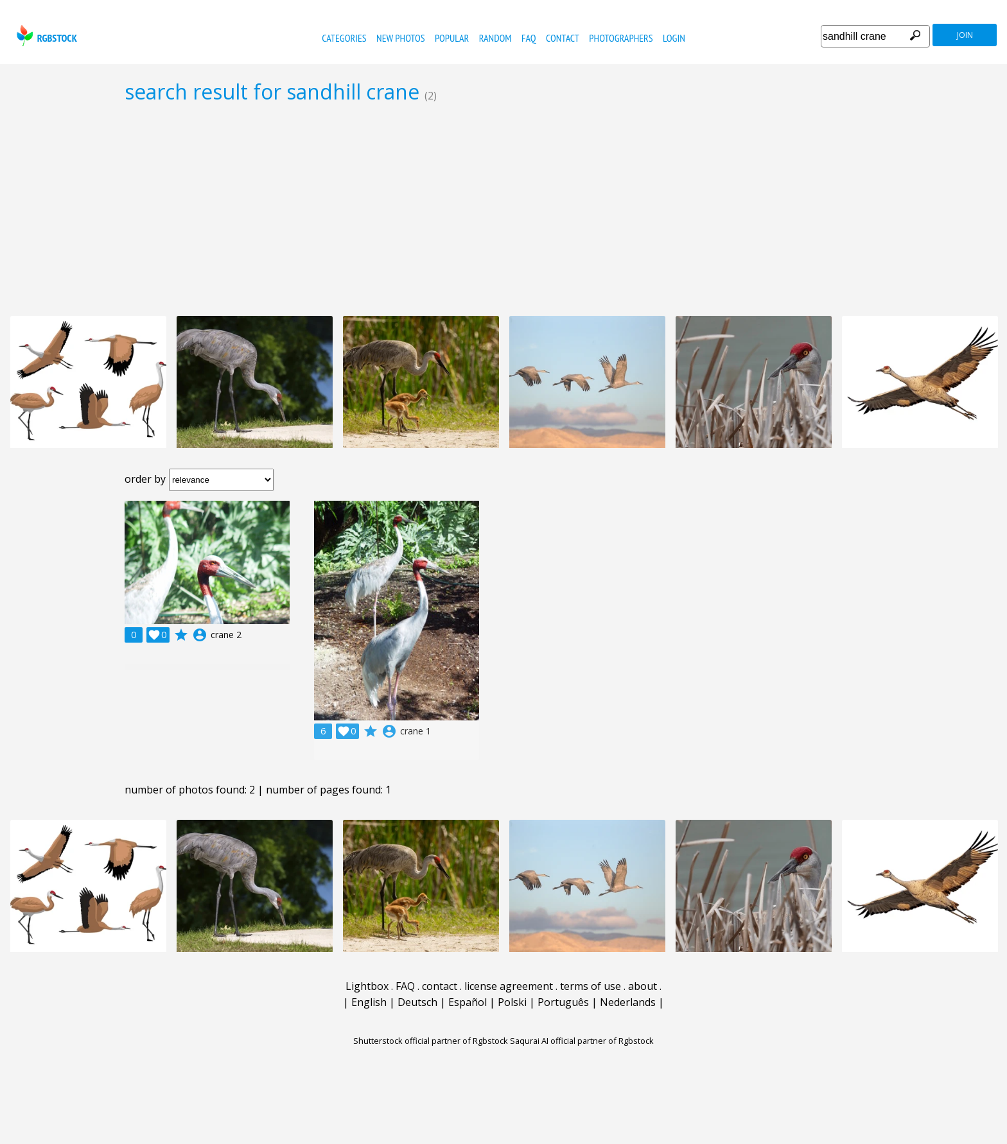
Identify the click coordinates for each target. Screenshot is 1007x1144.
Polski (512, 1002)
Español (467, 1002)
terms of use (590, 986)
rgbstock (45, 36)
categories (344, 37)
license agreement (508, 986)
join (965, 35)
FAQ (528, 37)
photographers (620, 37)
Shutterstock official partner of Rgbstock (430, 1040)
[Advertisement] (503, 209)
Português (563, 1002)
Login (674, 37)
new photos (400, 37)
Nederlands (628, 1002)
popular (452, 37)
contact (562, 37)
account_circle (199, 635)
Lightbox (367, 986)
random (495, 37)
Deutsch (417, 1002)
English (369, 1002)
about (642, 986)
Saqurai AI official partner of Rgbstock (582, 1040)
